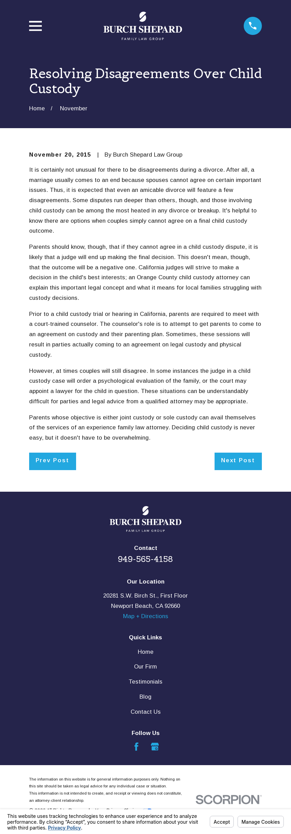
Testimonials (145, 681)
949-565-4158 (145, 559)
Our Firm (145, 666)
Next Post (238, 460)
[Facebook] (136, 747)
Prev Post (52, 460)
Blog (145, 697)
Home (146, 652)
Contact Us (146, 712)
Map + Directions (145, 616)
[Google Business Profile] (155, 747)
